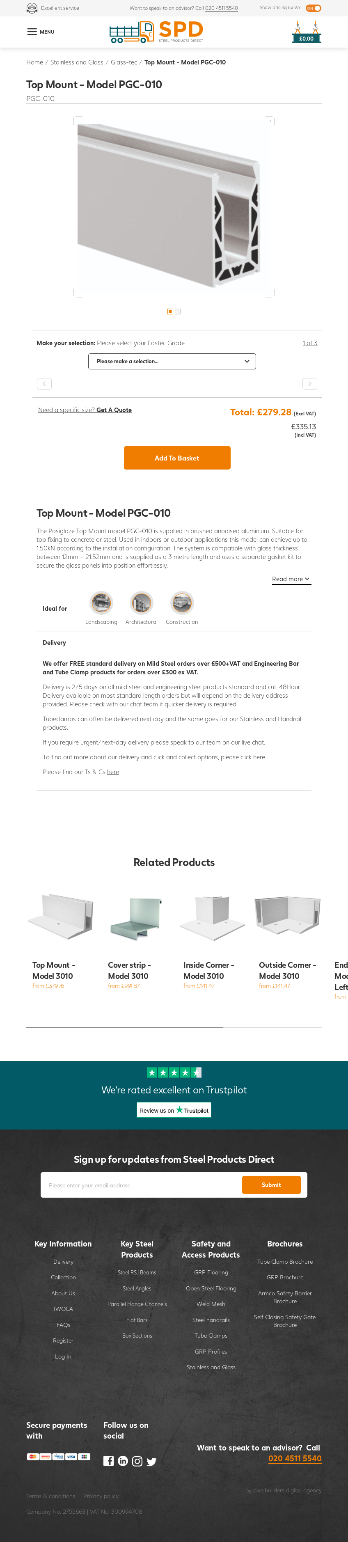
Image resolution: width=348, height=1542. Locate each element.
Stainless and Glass (76, 62)
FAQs (63, 1324)
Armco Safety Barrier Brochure (285, 1297)
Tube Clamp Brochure (285, 1261)
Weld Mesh (211, 1303)
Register (63, 1340)
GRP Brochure (285, 1277)
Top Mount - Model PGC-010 (185, 62)
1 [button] (170, 311)
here (113, 771)
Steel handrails (211, 1319)
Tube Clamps (211, 1335)
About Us (63, 1293)
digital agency (304, 1490)
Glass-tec (124, 62)
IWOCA (63, 1308)
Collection (63, 1277)
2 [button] (178, 311)
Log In (63, 1356)
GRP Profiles (211, 1351)
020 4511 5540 (221, 8)
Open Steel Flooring (211, 1288)
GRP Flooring (211, 1272)
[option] (174, 207)
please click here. (243, 757)
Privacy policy (101, 1495)
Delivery (63, 1261)
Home (34, 62)
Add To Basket (177, 458)
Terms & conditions (50, 1495)
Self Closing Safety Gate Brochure (285, 1321)
